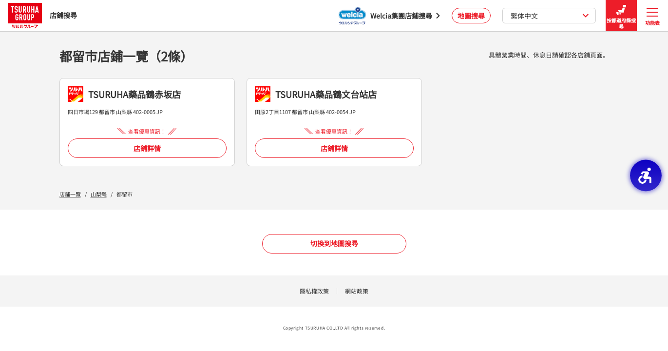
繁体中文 (550, 15)
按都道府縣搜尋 (621, 16)
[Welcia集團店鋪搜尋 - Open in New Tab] (389, 15)
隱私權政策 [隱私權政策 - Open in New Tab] (314, 291)
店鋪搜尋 (42, 15)
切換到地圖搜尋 (334, 243)
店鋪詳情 (147, 148)
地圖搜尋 (471, 15)
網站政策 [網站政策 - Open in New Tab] (356, 291)
